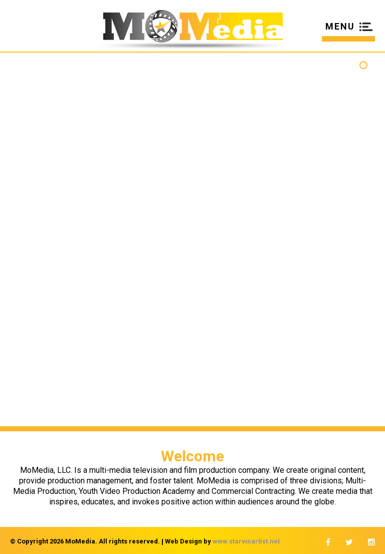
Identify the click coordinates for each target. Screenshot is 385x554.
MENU (340, 27)
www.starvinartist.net (246, 541)
